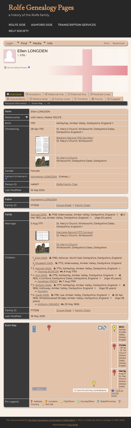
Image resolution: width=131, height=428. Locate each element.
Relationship (39, 98)
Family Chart (82, 205)
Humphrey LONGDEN (44, 176)
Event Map (37, 103)
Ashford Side (42, 24)
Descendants (16, 98)
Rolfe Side (17, 24)
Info (50, 43)
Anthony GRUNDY (49, 304)
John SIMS (41, 257)
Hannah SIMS (43, 268)
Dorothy (43, 291)
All (48, 103)
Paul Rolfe (73, 424)
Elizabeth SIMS (44, 263)
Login (9, 43)
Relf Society (19, 31)
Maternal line (54, 94)
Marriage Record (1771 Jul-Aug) (74, 232)
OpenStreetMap (85, 390)
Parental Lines (100, 94)
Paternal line (77, 94)
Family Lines (61, 98)
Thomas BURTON (48, 271)
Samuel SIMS (38, 214)
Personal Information (16, 103)
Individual (14, 94)
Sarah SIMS (42, 295)
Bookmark (119, 43)
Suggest (113, 98)
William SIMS (43, 285)
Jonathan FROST (48, 281)
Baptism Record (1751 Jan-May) (74, 137)
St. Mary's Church (66, 157)
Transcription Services (77, 24)
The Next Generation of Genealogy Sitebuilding (51, 420)
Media (37, 43)
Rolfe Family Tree (66, 184)
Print (106, 43)
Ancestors (33, 94)
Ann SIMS (41, 275)
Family (97, 98)
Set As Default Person (15, 67)
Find (24, 43)
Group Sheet (63, 205)
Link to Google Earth (117, 393)
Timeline (81, 98)
